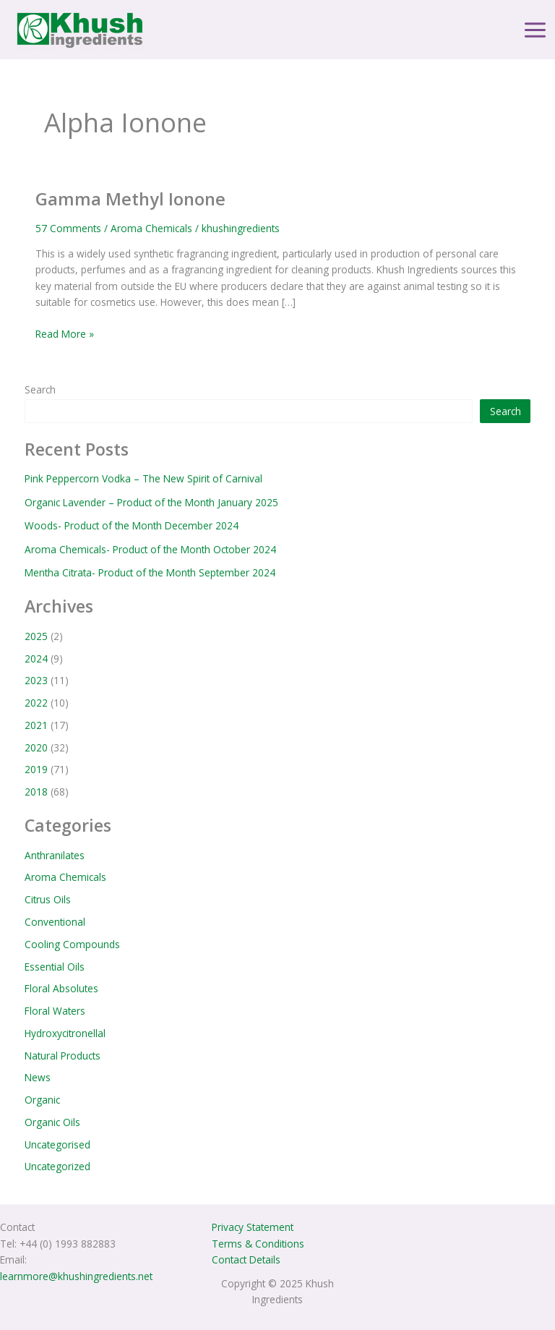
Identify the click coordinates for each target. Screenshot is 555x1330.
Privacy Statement (252, 1227)
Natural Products (62, 1055)
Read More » (64, 333)
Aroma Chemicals (151, 228)
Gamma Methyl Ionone (130, 198)
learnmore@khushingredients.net (76, 1276)
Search (40, 389)
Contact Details (246, 1259)
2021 (36, 725)
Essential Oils (55, 966)
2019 (36, 769)
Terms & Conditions (258, 1243)
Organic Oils (52, 1122)
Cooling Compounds (72, 944)
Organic (42, 1100)
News (38, 1077)
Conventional (55, 922)
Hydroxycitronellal (65, 1033)
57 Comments (68, 228)
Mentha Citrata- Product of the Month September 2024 (150, 572)
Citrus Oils (48, 899)
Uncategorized (57, 1166)
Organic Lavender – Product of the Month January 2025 (151, 502)
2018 (36, 791)
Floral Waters (55, 1011)
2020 (36, 747)
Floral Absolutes (61, 988)
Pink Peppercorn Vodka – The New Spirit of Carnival (143, 478)
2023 (36, 680)
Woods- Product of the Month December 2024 (131, 525)
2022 (36, 702)
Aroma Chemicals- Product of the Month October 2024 (150, 549)
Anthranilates (55, 855)
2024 (36, 658)
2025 (36, 636)
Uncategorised (57, 1144)
